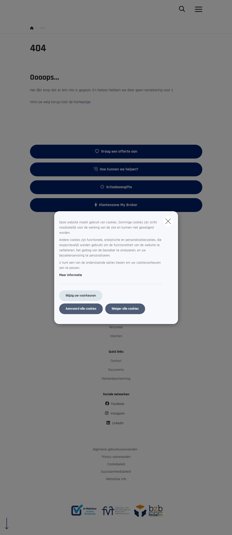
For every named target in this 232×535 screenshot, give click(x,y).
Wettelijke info (116, 479)
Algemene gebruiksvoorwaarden (115, 449)
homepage (82, 102)
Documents (116, 370)
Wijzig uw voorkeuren (81, 295)
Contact (116, 361)
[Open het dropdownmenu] (197, 9)
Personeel (116, 327)
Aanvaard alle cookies (81, 308)
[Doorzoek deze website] (182, 9)
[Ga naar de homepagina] (33, 9)
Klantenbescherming (116, 378)
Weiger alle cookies (125, 308)
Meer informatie (70, 275)
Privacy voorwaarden (116, 457)
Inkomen (116, 336)
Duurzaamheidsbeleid (116, 471)
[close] (168, 221)
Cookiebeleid (116, 464)
